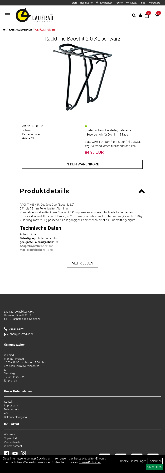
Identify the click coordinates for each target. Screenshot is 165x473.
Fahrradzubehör (20, 29)
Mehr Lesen (82, 263)
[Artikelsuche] (134, 16)
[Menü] (7, 15)
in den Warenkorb (82, 164)
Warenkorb (154, 2)
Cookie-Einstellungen (133, 461)
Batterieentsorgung (15, 417)
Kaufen (119, 2)
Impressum (11, 405)
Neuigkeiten (86, 2)
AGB (6, 413)
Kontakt (8, 401)
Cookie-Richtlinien (90, 462)
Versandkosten (13, 442)
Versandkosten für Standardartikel (113, 146)
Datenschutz (11, 409)
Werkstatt (131, 2)
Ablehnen (156, 461)
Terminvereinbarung (27, 366)
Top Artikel (10, 438)
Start (74, 2)
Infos (142, 2)
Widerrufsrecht (13, 446)
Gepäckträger (45, 29)
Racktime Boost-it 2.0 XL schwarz (82, 39)
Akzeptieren (154, 466)
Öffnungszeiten (104, 2)
